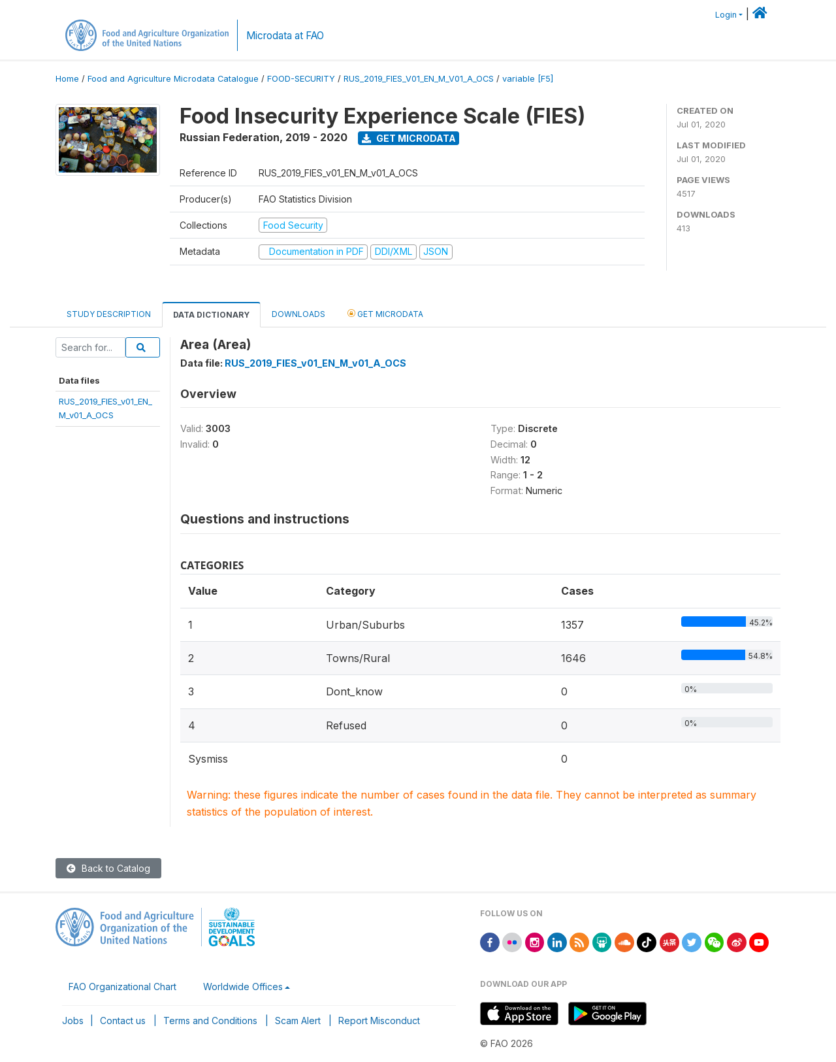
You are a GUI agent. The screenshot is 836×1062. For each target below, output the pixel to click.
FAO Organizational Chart (122, 986)
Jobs (73, 1020)
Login (726, 15)
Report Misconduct (379, 1020)
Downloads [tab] (298, 314)
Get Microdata (409, 138)
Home (67, 79)
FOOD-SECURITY (301, 79)
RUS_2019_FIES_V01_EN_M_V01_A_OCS (419, 79)
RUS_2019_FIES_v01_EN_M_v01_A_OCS (315, 363)
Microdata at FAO (285, 35)
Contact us (123, 1020)
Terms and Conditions (210, 1020)
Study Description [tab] (109, 314)
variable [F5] (527, 79)
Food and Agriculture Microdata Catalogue (173, 79)
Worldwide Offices (243, 986)
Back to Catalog (108, 868)
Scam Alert (298, 1020)
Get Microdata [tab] (385, 313)
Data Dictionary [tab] (211, 315)
